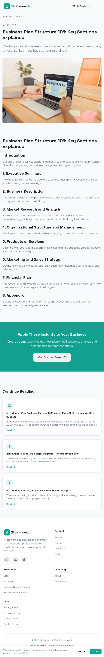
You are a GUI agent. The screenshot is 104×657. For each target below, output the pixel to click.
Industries (9, 581)
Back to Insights (12, 16)
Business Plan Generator (16, 592)
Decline (81, 651)
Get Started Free (52, 357)
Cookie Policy (11, 624)
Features (59, 537)
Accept (95, 651)
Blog (6, 575)
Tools (57, 554)
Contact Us (60, 581)
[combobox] (82, 6)
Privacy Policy (11, 607)
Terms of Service (12, 612)
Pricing (58, 543)
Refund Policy (11, 618)
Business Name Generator (17, 586)
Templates (59, 548)
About (57, 575)
